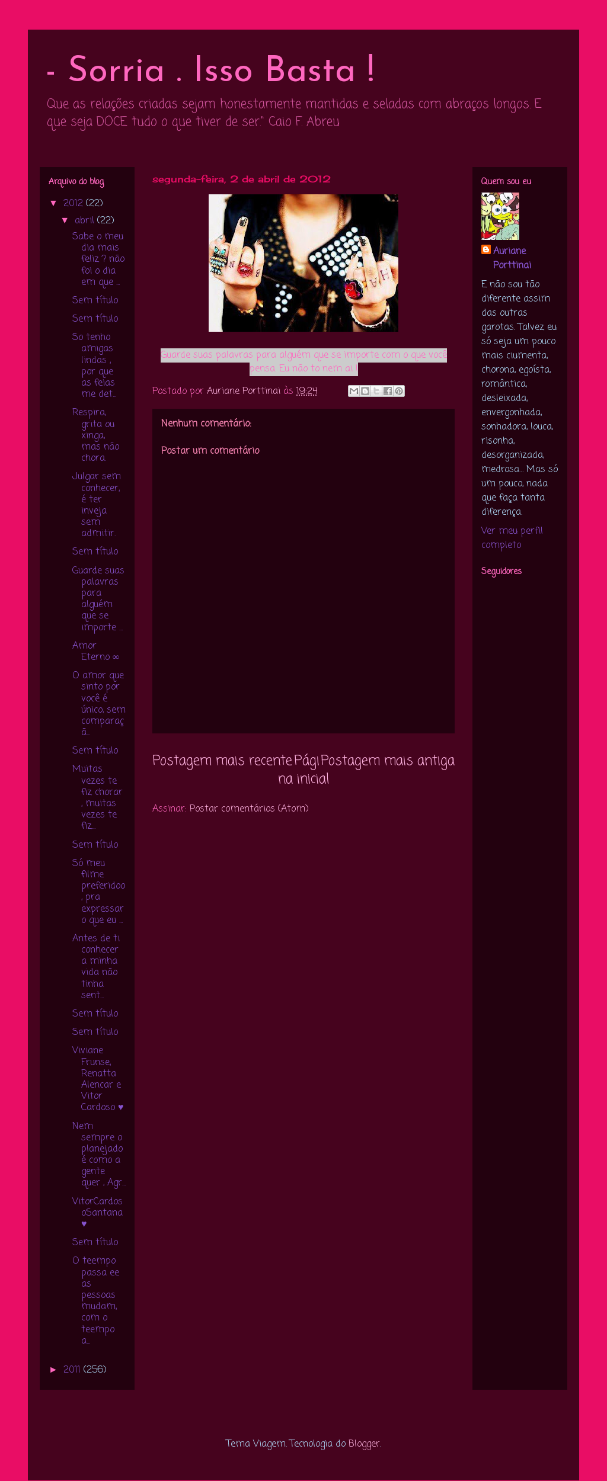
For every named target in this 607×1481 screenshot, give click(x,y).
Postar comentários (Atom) (249, 809)
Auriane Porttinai (512, 259)
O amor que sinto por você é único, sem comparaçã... (99, 704)
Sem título (95, 301)
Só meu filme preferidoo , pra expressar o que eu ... (98, 892)
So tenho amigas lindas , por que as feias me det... (94, 366)
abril (86, 221)
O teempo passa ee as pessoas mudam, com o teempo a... (95, 1301)
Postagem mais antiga (388, 761)
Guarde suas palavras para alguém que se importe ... (98, 599)
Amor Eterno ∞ (95, 652)
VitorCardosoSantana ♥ (97, 1213)
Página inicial (303, 770)
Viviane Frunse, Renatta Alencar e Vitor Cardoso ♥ (98, 1079)
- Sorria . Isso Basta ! (210, 72)
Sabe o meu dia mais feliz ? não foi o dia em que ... (98, 260)
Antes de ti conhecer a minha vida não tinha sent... (96, 967)
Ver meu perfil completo (512, 538)
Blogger (364, 1444)
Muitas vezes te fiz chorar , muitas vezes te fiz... (97, 798)
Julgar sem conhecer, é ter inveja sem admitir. (96, 505)
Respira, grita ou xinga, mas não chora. (95, 436)
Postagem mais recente (222, 761)
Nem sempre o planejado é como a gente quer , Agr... (99, 1155)
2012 (74, 204)
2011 (73, 1370)
